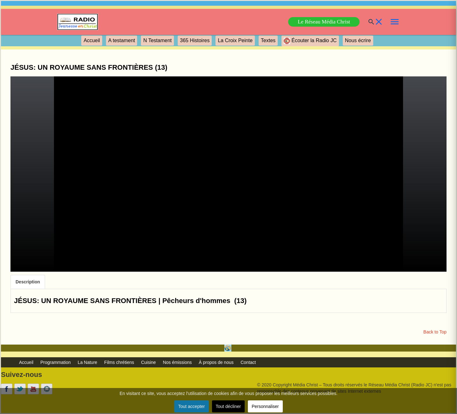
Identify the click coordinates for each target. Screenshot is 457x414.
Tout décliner (228, 406)
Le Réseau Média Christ (324, 22)
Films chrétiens (119, 362)
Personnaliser (265, 406)
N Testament (157, 40)
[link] (77, 22)
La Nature (87, 362)
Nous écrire (358, 40)
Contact (248, 362)
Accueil (91, 40)
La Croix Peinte (235, 40)
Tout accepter (191, 406)
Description (28, 281)
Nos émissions (177, 362)
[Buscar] (367, 22)
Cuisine (148, 362)
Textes (268, 40)
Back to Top (435, 331)
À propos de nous (216, 362)
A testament (121, 40)
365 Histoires (194, 40)
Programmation (55, 362)
